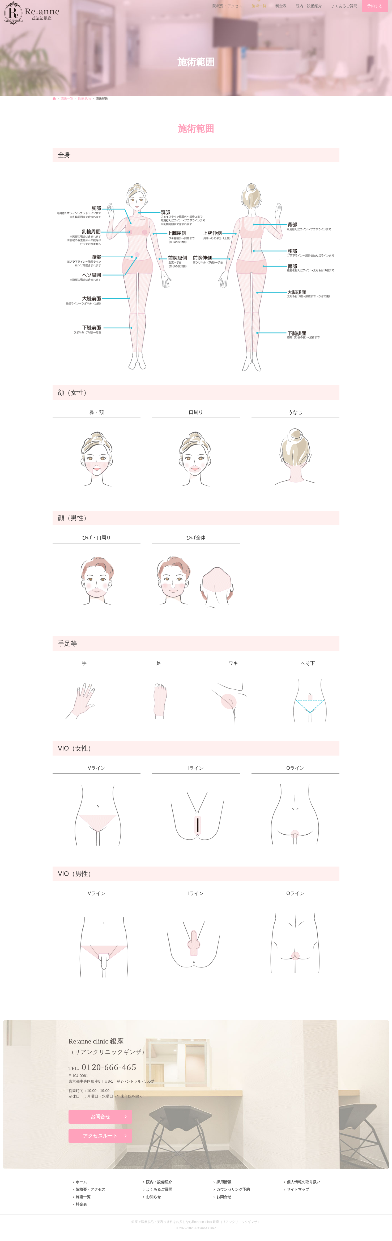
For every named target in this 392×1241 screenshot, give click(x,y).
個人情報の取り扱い (303, 1182)
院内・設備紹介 (159, 1182)
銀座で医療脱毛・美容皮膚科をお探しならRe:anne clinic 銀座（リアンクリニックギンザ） (196, 1222)
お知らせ (153, 1197)
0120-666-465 (109, 1067)
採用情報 (223, 1182)
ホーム (81, 1182)
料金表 (81, 1204)
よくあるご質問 (159, 1189)
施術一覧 (83, 1197)
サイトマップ (298, 1189)
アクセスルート (100, 1136)
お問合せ (100, 1116)
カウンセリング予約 (233, 1189)
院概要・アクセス (90, 1189)
